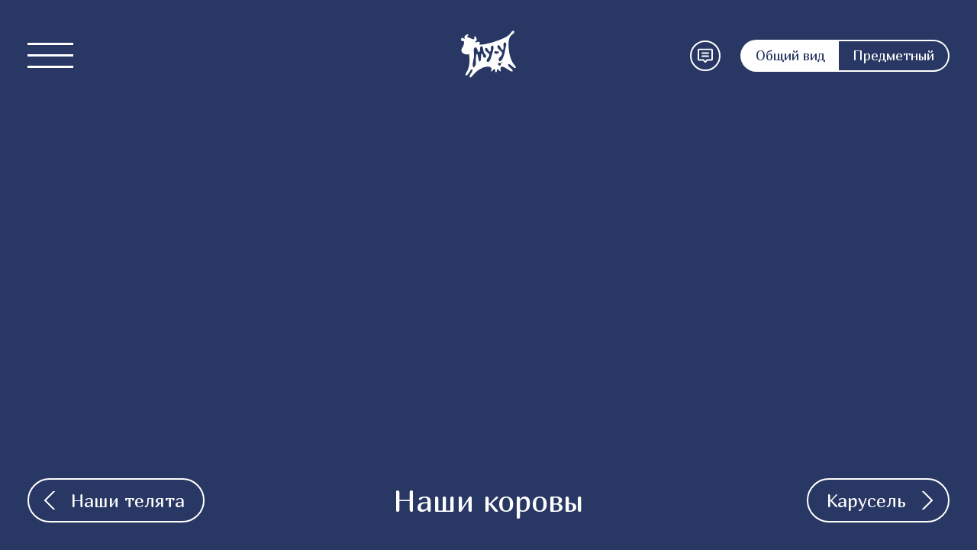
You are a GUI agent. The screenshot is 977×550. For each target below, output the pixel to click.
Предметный (893, 55)
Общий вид (790, 55)
